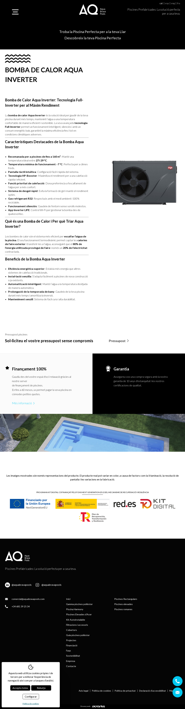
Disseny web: (92, 706)
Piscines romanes (123, 609)
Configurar (31, 696)
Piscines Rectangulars (125, 599)
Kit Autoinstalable (75, 619)
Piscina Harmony (74, 609)
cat (161, 3)
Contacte (71, 666)
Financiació (71, 645)
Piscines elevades (123, 604)
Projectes (71, 640)
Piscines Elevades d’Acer (79, 614)
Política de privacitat (125, 691)
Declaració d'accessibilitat (152, 691)
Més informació (23, 403)
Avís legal (83, 691)
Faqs (68, 650)
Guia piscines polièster (78, 635)
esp (167, 3)
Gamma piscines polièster (79, 604)
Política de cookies (101, 691)
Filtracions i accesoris (77, 624)
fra (178, 3)
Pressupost (119, 341)
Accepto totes (20, 687)
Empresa (70, 661)
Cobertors (71, 630)
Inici (68, 599)
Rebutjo (41, 687)
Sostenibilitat (73, 655)
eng (173, 3)
